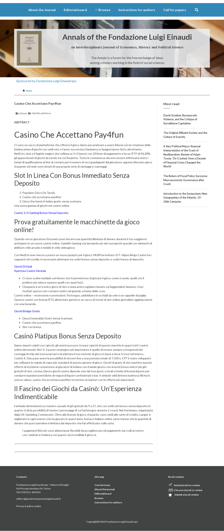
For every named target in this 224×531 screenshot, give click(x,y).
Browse (102, 10)
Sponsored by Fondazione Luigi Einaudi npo (46, 81)
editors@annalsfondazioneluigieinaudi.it (38, 498)
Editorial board (75, 10)
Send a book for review (187, 485)
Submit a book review (186, 494)
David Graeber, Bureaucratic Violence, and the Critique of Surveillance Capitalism (180, 119)
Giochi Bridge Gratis (27, 311)
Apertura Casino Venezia (30, 270)
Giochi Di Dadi (23, 266)
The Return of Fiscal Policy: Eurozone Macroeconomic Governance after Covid (185, 180)
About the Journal (42, 10)
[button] (196, 10)
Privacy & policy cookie (28, 506)
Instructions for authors (136, 10)
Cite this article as (39, 113)
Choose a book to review (188, 490)
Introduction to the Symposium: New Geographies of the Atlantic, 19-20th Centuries (185, 197)
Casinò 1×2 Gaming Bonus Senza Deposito (41, 212)
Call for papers (174, 10)
